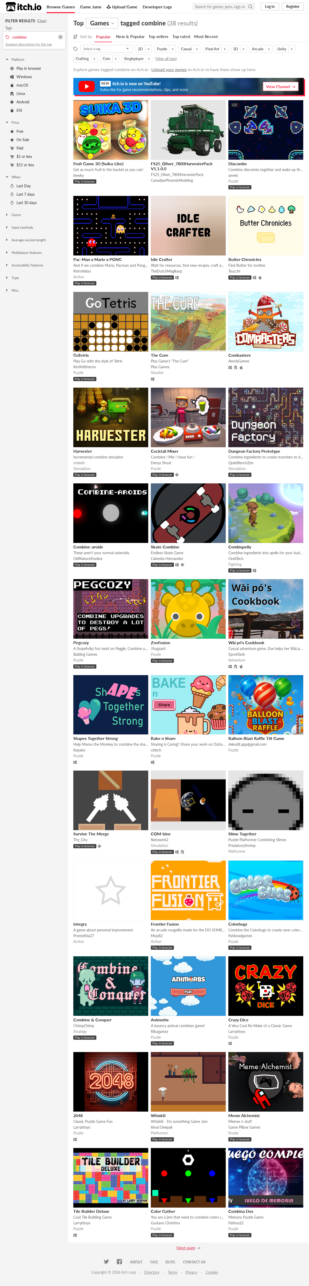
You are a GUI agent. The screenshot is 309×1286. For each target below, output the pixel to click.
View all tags (166, 58)
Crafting (82, 58)
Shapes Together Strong (95, 738)
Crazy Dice (238, 1019)
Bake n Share (163, 738)
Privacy (191, 1272)
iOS (16, 110)
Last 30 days (23, 202)
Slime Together (242, 833)
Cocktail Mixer (164, 451)
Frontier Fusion (165, 923)
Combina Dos (240, 1211)
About (136, 1262)
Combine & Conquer (92, 1019)
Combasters (239, 355)
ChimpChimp (83, 1025)
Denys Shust (161, 463)
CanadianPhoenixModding (172, 180)
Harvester (82, 451)
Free (16, 131)
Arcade (257, 49)
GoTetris (81, 355)
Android (19, 102)
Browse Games (61, 6)
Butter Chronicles (244, 259)
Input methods (19, 227)
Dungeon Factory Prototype (254, 451)
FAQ (154, 1262)
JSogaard (158, 648)
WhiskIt (158, 1115)
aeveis (233, 175)
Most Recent (206, 36)
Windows (21, 76)
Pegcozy (81, 642)
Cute (106, 58)
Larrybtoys (236, 1031)
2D (140, 49)
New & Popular (130, 36)
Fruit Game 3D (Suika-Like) (98, 163)
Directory (151, 1272)
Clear (42, 21)
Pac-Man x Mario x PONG (97, 259)
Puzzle (162, 49)
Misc (12, 290)
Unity (281, 49)
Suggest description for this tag (28, 44)
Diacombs (237, 163)
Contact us (194, 1262)
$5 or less (21, 156)
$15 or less (22, 165)
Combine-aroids (88, 546)
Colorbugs (237, 923)
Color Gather (163, 1211)
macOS (19, 85)
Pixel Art (212, 49)
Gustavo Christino (165, 1223)
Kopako (79, 750)
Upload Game (122, 6)
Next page (185, 1247)
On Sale (19, 139)
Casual (186, 49)
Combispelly (239, 546)
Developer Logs (157, 6)
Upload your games (169, 69)
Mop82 (157, 935)
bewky (78, 175)
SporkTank (236, 654)
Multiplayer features (23, 252)
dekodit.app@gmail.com (247, 744)
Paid (16, 148)
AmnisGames (238, 361)
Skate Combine (165, 546)
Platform (14, 59)
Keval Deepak (162, 1127)
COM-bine (161, 833)
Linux (17, 93)
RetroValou (82, 271)
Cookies (212, 1272)
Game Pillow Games (244, 1127)
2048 (78, 1115)
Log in (270, 6)
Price (12, 122)
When (12, 177)
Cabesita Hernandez (167, 558)
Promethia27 (83, 935)
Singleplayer (134, 58)
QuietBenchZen (240, 463)
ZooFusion (160, 642)
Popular (103, 36)
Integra (80, 923)
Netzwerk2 (159, 839)
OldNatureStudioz (87, 558)
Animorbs (160, 1019)
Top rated (181, 36)
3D (235, 49)
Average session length (25, 240)
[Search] (250, 6)
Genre (13, 215)
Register (292, 6)
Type (12, 278)
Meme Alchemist (244, 1115)
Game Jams (90, 6)
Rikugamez (159, 1031)
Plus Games (160, 367)
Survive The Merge (91, 833)
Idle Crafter (161, 259)
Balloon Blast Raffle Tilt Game (256, 738)
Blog (170, 1262)
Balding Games (85, 654)
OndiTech (236, 558)
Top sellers (158, 36)
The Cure (159, 355)
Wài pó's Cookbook (246, 642)
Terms (172, 1272)
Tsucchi (234, 271)
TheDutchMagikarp (166, 271)
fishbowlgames (240, 935)
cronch (79, 463)
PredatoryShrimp (242, 845)
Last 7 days (22, 194)
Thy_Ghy (80, 839)
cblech (156, 750)
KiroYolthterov (84, 367)
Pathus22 (236, 1223)
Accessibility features (24, 265)
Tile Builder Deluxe (91, 1211)
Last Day (20, 186)
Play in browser (25, 68)
